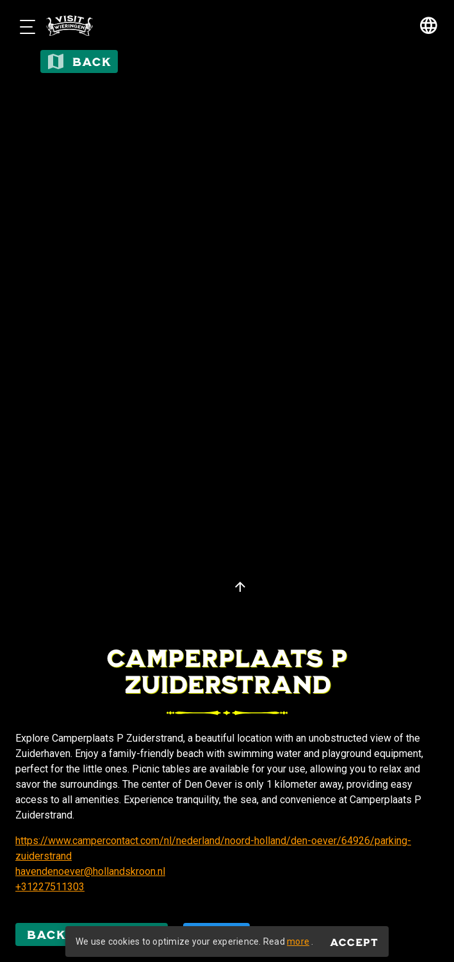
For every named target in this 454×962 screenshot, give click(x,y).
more (298, 941)
